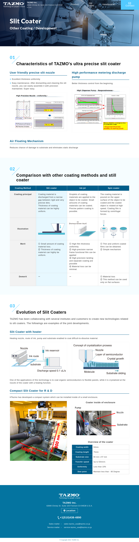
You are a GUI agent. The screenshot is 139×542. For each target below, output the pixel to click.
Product (75, 4)
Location (70, 510)
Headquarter (108, 4)
